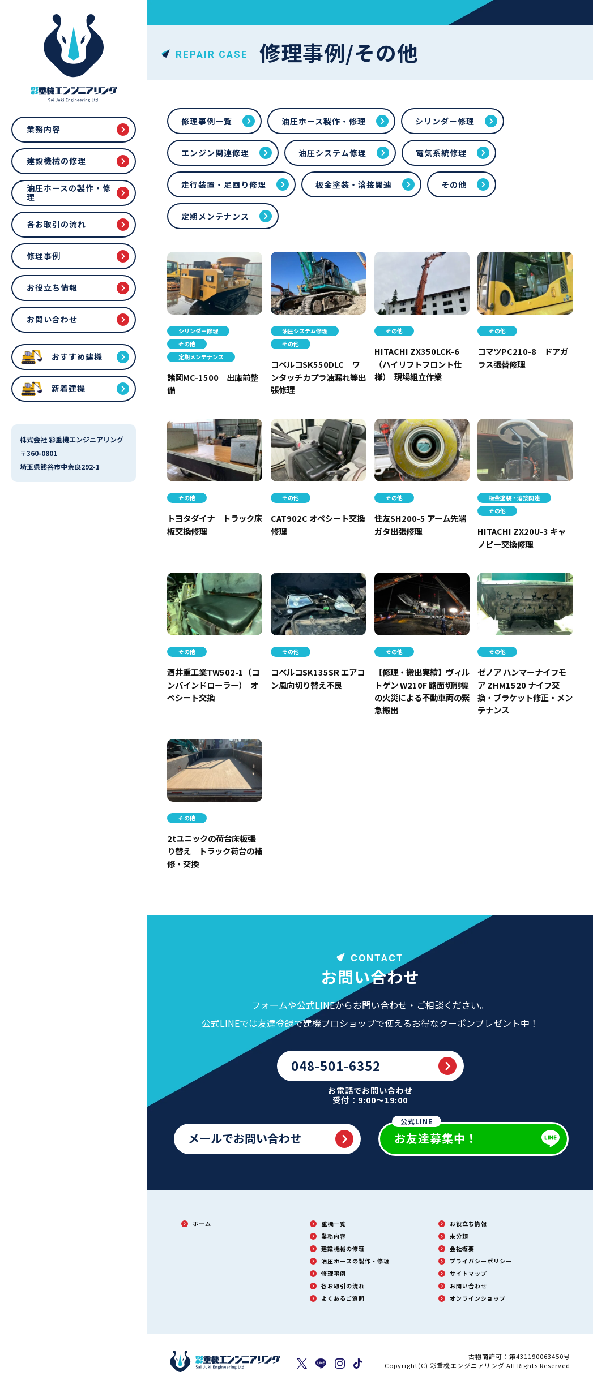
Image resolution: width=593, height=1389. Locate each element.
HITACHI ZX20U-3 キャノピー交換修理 (521, 537)
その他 (454, 184)
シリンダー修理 (445, 121)
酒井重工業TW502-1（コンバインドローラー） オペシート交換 (212, 684)
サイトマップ (468, 1273)
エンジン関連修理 (215, 152)
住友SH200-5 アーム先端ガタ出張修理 (420, 524)
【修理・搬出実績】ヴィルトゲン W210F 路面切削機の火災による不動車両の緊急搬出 (419, 690)
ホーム (202, 1223)
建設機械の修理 (56, 160)
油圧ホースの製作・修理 (69, 192)
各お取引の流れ (56, 224)
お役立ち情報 (52, 287)
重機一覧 (333, 1223)
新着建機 (69, 388)
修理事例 (44, 255)
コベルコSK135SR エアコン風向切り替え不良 (318, 678)
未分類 (459, 1236)
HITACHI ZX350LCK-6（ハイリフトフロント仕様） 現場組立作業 (419, 363)
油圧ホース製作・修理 (323, 121)
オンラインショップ (478, 1298)
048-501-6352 (336, 1065)
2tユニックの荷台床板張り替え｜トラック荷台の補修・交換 (212, 850)
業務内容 (44, 129)
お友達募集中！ (434, 1134)
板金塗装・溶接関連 (353, 184)
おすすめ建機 (77, 356)
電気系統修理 (441, 152)
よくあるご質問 (343, 1298)
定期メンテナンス (215, 216)
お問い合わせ (52, 319)
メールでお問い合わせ (244, 1138)
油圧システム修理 (332, 152)
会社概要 (462, 1248)
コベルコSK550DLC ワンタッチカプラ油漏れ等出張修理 (316, 376)
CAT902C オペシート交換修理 (314, 524)
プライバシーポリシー (481, 1261)
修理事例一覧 (206, 121)
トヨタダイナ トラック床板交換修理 (212, 524)
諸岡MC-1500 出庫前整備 (212, 383)
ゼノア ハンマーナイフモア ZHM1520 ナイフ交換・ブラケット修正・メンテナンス (523, 690)
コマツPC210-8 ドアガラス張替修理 (522, 357)
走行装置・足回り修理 (223, 184)
